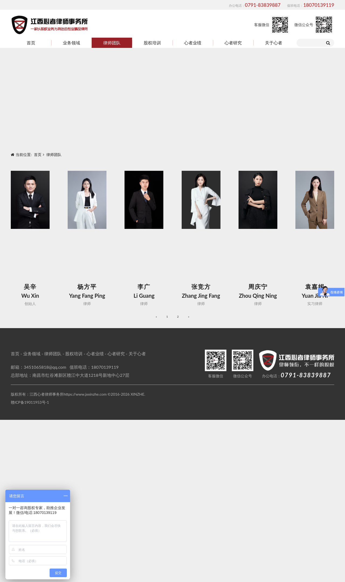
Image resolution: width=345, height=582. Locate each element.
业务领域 (71, 42)
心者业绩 (192, 42)
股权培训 (152, 42)
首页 (31, 42)
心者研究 (233, 42)
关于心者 (273, 42)
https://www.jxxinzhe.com (85, 556)
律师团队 (111, 42)
